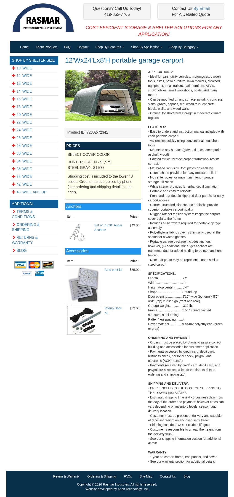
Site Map (146, 476)
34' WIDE (22, 161)
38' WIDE (22, 176)
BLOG (19, 251)
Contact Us (168, 476)
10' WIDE (22, 68)
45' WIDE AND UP (29, 192)
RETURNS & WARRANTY (25, 240)
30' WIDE (22, 153)
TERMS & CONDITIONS (23, 214)
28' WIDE (22, 146)
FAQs (128, 476)
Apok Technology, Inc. (133, 489)
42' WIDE (22, 184)
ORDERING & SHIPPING (26, 227)
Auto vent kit (113, 270)
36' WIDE (22, 169)
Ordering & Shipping (101, 476)
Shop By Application (146, 47)
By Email (202, 8)
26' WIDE (22, 138)
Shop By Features (109, 47)
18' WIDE (22, 107)
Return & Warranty (66, 476)
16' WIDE (22, 99)
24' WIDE (22, 130)
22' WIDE (22, 122)
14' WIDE (22, 91)
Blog (186, 476)
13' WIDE (22, 83)
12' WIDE (22, 76)
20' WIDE (22, 115)
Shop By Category (184, 47)
